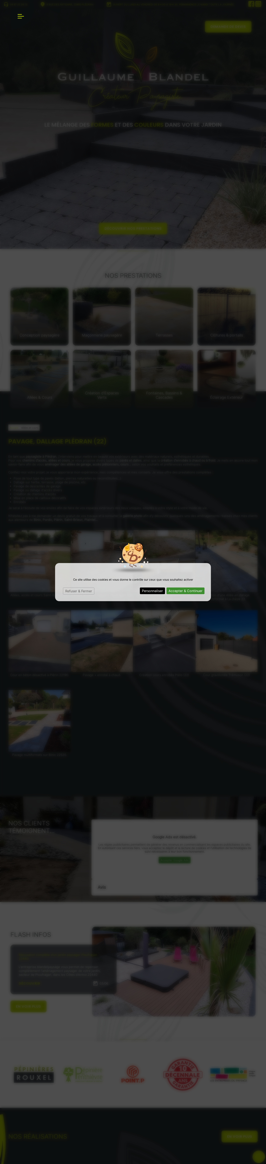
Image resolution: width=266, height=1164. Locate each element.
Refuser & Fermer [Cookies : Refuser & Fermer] (78, 591)
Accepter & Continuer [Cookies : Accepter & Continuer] (185, 591)
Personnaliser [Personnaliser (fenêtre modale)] (152, 591)
